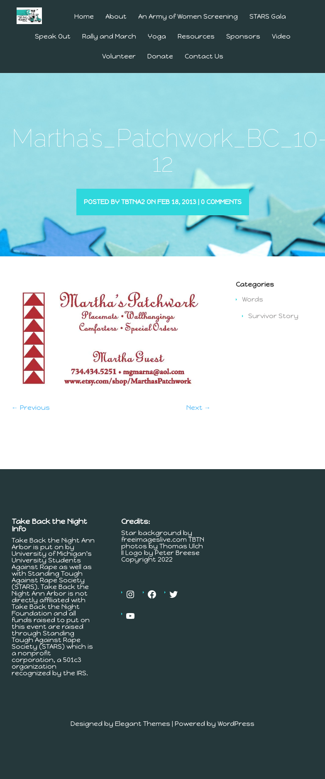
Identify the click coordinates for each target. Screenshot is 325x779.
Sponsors (243, 36)
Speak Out (53, 36)
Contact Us (204, 56)
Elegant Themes (142, 736)
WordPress (235, 736)
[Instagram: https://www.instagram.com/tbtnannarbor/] (130, 606)
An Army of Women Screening (188, 16)
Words (252, 311)
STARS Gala (267, 16)
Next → (198, 420)
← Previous (31, 420)
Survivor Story (273, 328)
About (116, 16)
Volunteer (119, 56)
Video (281, 36)
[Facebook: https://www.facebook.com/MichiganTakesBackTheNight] (151, 606)
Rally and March (109, 36)
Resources (196, 36)
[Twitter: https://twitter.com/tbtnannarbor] (173, 606)
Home (84, 16)
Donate (160, 56)
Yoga (157, 36)
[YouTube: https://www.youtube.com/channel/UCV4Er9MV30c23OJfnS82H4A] (130, 628)
